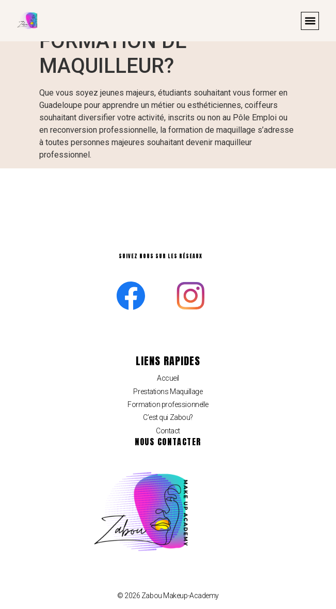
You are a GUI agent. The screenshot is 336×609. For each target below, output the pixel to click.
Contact (168, 431)
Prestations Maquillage (167, 391)
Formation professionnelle (168, 404)
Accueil (168, 378)
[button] (310, 21)
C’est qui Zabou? (168, 417)
